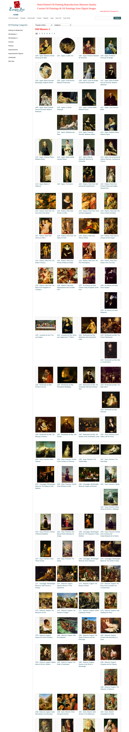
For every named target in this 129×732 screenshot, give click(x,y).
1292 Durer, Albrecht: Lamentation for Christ (107, 713)
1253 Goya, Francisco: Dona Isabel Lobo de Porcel (109, 435)
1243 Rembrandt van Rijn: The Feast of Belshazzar (110, 336)
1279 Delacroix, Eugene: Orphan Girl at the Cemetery (43, 636)
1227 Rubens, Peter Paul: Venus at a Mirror (43, 237)
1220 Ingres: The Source (65, 184)
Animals (11, 42)
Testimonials (31, 18)
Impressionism (13, 49)
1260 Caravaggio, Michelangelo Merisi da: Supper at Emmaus (89, 485)
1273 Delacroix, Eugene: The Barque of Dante (88, 584)
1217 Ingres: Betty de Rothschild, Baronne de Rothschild (86, 159)
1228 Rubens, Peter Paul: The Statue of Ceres (66, 237)
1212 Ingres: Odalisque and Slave (66, 133)
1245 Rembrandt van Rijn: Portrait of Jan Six (43, 386)
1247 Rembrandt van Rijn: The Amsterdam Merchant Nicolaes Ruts (88, 387)
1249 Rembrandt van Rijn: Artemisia (108, 411)
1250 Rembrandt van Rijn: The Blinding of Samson (45, 435)
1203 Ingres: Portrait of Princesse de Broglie (107, 57)
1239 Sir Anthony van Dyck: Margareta (109, 311)
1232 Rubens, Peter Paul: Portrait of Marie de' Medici (65, 261)
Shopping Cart (101, 15)
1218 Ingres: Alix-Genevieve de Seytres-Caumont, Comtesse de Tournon (110, 159)
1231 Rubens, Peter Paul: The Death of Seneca (44, 261)
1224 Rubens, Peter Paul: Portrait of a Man (65, 212)
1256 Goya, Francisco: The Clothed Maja (87, 460)
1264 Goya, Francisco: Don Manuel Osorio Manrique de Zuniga (65, 534)
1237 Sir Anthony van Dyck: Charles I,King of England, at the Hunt (88, 287)
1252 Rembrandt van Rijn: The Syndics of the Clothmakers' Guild (89, 435)
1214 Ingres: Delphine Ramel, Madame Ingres (109, 133)
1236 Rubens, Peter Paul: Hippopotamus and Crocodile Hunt (66, 287)
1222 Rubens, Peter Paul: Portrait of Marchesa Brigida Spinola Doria (108, 186)
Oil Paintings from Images (49, 15)
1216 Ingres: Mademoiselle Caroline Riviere (65, 158)
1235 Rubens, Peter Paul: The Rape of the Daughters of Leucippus (44, 287)
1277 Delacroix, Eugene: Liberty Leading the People (89, 611)
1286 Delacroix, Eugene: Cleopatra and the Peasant (108, 663)
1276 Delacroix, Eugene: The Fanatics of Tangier (66, 611)
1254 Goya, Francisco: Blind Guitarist (44, 460)
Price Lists (86, 15)
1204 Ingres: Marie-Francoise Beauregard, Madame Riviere (44, 81)
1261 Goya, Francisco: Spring (109, 484)
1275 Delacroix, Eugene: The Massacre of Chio (44, 611)
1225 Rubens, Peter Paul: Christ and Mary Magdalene (89, 212)
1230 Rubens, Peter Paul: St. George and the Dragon (109, 237)
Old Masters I (12, 34)
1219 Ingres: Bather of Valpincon (42, 185)
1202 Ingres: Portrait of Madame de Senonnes (89, 57)
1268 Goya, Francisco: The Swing (65, 560)
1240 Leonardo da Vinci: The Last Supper (44, 336)
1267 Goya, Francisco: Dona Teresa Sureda (44, 560)
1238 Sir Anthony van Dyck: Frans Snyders (109, 286)
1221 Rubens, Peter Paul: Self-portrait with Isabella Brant (88, 185)
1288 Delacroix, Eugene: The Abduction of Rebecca (109, 688)
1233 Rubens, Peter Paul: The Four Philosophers (88, 261)
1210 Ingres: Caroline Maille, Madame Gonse (88, 108)
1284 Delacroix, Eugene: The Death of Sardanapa (66, 663)
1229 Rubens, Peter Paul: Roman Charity (87, 237)
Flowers (11, 46)
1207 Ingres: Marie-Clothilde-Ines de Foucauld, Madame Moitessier (109, 82)
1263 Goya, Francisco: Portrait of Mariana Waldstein (44, 533)
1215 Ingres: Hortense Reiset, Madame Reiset (44, 158)
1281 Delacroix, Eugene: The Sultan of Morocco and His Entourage (88, 637)
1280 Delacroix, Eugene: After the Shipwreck (66, 636)
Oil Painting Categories (17, 25)
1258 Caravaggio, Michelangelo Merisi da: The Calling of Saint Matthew (45, 486)
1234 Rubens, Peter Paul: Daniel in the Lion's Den (108, 261)
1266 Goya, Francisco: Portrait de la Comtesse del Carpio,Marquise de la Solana (110, 534)
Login (51, 18)
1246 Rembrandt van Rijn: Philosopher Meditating (65, 386)
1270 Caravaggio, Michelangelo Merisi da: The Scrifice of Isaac (110, 560)
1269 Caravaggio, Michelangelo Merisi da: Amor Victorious (89, 560)
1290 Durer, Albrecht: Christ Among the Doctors (66, 713)
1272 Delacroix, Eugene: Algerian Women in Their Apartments (65, 586)
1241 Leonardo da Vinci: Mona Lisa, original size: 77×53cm (66, 336)
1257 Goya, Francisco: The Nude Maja (109, 460)
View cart (58, 18)
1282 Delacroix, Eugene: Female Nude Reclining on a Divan (109, 637)
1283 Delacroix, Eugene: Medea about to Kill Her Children (45, 663)
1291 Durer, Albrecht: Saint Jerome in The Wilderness (87, 713)
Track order (66, 18)
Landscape (12, 57)
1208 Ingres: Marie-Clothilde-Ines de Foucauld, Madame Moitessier (44, 109)
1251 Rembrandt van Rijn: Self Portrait (66, 435)
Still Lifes (11, 61)
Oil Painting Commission (70, 15)
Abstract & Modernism (15, 30)
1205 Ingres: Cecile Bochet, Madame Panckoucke (66, 81)
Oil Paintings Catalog (29, 15)
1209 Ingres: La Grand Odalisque (64, 108)
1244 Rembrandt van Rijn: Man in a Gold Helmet (110, 361)
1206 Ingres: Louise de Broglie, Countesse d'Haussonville (88, 81)
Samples (23, 18)
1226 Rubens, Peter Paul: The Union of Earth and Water (110, 212)
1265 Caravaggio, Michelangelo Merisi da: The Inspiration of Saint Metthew (89, 534)
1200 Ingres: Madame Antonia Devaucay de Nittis (44, 57)
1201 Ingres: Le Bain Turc (65, 56)
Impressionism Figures (15, 53)
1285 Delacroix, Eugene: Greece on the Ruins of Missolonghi (86, 664)
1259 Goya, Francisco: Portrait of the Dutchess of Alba (66, 485)
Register (45, 18)
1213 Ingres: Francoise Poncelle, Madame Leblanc (87, 133)
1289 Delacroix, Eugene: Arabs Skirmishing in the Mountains (45, 713)
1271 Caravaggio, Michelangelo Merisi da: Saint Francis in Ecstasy (45, 586)
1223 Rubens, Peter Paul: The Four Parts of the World (44, 212)
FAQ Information (13, 18)
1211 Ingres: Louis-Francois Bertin (109, 108)
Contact (39, 18)
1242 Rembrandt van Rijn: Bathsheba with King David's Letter (87, 337)
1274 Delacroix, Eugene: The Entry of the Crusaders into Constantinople (109, 586)
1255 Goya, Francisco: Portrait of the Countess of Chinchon (66, 460)
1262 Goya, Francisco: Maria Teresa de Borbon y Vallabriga (109, 508)
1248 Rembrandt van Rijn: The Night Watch (110, 386)
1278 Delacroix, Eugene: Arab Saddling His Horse (109, 611)
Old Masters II (13, 38)
